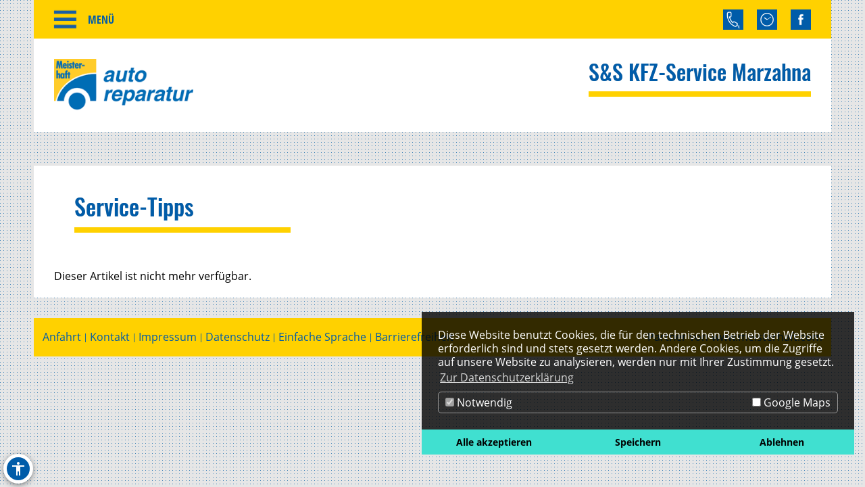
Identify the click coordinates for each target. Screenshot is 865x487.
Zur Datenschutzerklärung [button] (507, 377)
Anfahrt (62, 337)
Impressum (168, 337)
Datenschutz (237, 337)
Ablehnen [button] (782, 442)
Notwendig (478, 402)
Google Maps (791, 402)
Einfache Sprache (322, 337)
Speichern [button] (638, 442)
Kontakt (110, 337)
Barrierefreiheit (414, 337)
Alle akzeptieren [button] (494, 442)
